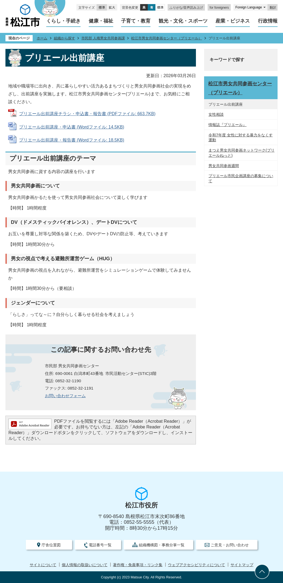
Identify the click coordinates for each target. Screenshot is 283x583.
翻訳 (273, 8)
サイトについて (43, 565)
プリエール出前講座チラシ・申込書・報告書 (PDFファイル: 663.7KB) (87, 113)
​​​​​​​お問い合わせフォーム (65, 395)
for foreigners (219, 8)
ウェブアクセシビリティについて (196, 565)
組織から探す (64, 38)
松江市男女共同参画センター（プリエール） (166, 38)
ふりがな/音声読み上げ (186, 8)
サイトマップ (241, 565)
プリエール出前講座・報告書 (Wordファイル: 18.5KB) (71, 140)
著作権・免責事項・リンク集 (137, 565)
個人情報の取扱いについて (84, 565)
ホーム (42, 38)
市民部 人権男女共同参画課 (103, 38)
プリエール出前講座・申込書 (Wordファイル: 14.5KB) (71, 127)
